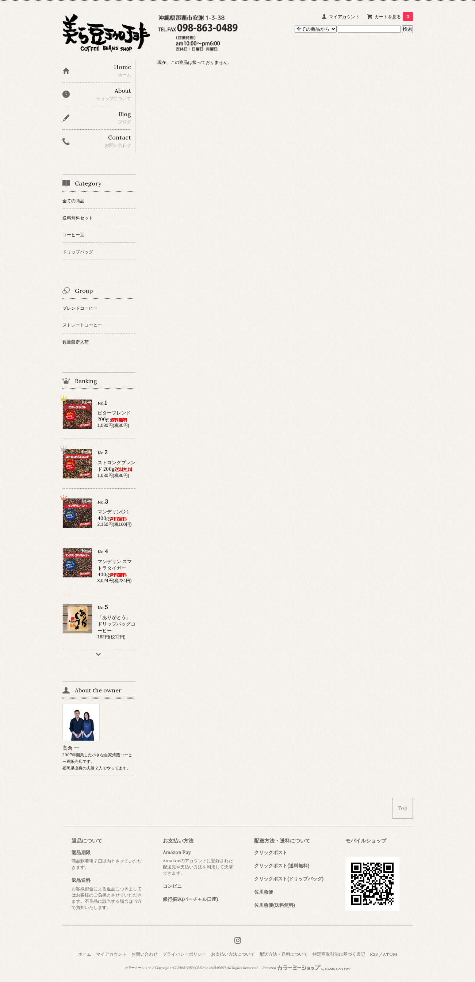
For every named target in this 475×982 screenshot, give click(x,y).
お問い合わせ (144, 954)
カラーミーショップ (139, 968)
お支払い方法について (233, 954)
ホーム (84, 954)
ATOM (390, 954)
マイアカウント (344, 16)
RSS (374, 954)
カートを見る (394, 16)
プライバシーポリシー (184, 954)
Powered (306, 968)
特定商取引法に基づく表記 (339, 954)
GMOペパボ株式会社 (210, 968)
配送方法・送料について (284, 954)
